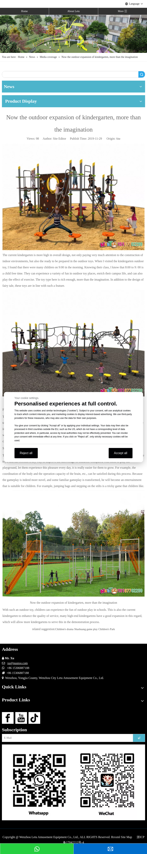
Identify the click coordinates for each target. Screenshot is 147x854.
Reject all (26, 453)
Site (118, 138)
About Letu (73, 11)
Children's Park (106, 629)
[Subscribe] (139, 738)
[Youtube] (21, 718)
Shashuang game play (86, 629)
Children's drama (64, 629)
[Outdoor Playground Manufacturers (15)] (73, 34)
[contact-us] (73, 782)
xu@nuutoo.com (17, 663)
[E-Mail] (66, 738)
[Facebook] (8, 718)
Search (141, 74)
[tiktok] (34, 718)
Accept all (120, 453)
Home (24, 11)
